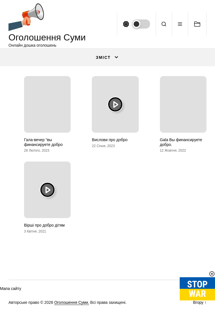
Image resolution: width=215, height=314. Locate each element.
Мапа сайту (10, 288)
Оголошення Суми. (71, 302)
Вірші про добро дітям (44, 225)
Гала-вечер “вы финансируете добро (43, 142)
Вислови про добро (109, 139)
